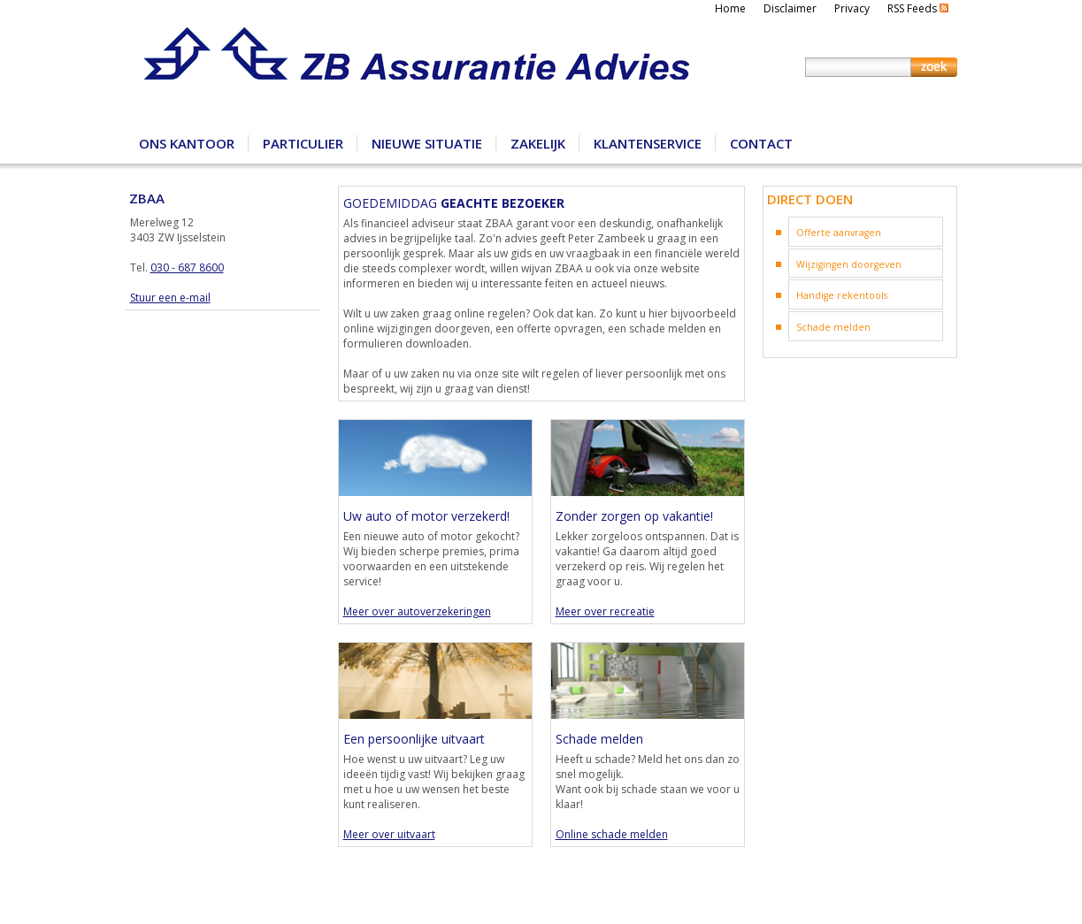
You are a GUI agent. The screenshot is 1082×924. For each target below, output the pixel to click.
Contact (761, 143)
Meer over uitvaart (389, 834)
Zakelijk (537, 143)
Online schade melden (612, 834)
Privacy (852, 8)
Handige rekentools (841, 295)
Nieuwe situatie (427, 143)
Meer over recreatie (605, 611)
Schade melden (833, 327)
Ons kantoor (186, 143)
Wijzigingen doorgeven (849, 264)
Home (730, 8)
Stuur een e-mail (170, 297)
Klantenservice (648, 143)
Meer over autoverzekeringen (417, 611)
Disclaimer (790, 8)
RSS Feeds (917, 8)
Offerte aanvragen (838, 232)
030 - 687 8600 (187, 267)
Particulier (303, 143)
